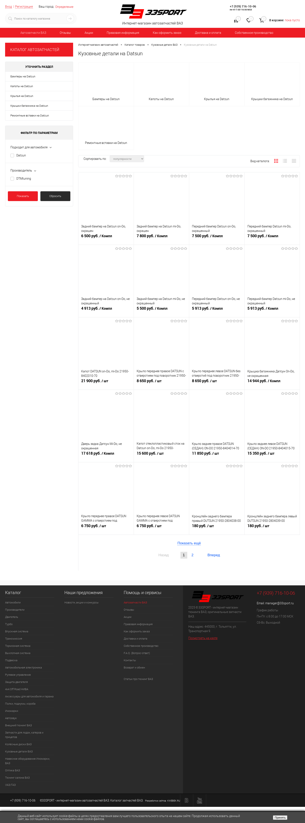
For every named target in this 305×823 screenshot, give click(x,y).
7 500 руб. (217, 238)
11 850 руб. (217, 455)
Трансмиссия (13, 638)
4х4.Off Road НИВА (16, 689)
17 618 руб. (106, 455)
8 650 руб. (161, 383)
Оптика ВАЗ (12, 770)
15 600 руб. (161, 455)
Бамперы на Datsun (22, 76)
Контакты (130, 660)
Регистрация (24, 6)
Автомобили (13, 602)
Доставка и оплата (208, 32)
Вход (8, 6)
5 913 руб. (217, 310)
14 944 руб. (272, 383)
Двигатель (11, 617)
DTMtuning (23, 178)
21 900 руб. (106, 383)
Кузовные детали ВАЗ (19, 751)
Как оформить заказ (167, 32)
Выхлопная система (17, 653)
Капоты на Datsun (21, 86)
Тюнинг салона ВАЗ (17, 777)
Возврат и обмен (134, 667)
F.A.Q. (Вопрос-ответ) (137, 653)
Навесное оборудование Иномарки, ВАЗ (27, 761)
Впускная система (16, 631)
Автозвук (11, 718)
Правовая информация (123, 32)
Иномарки (11, 710)
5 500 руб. (161, 310)
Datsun (21, 155)
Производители (14, 609)
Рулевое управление (18, 674)
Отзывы (65, 32)
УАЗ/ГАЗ (10, 784)
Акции (89, 32)
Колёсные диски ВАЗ (18, 744)
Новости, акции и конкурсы (81, 602)
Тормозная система (17, 645)
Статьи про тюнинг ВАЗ (138, 679)
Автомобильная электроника (23, 667)
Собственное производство (254, 32)
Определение (64, 7)
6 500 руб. (106, 238)
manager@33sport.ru (279, 603)
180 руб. (217, 528)
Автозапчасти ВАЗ (33, 32)
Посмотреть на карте (202, 638)
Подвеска (11, 660)
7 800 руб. (161, 238)
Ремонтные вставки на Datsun (29, 115)
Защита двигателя (16, 682)
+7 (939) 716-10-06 (243, 6)
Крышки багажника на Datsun (29, 105)
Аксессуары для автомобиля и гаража (29, 696)
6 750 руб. (106, 528)
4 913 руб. (106, 310)
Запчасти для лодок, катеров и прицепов (24, 735)
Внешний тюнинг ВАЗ (18, 725)
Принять (280, 817)
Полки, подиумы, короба (20, 703)
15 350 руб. (272, 455)
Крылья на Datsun (21, 96)
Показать (23, 196)
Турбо (9, 624)
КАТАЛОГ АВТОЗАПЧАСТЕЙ (34, 49)
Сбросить (55, 196)
